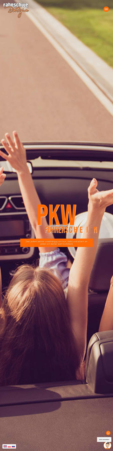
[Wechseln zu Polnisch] (9, 446)
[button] (106, 9)
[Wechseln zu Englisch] (5, 446)
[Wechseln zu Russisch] (13, 446)
